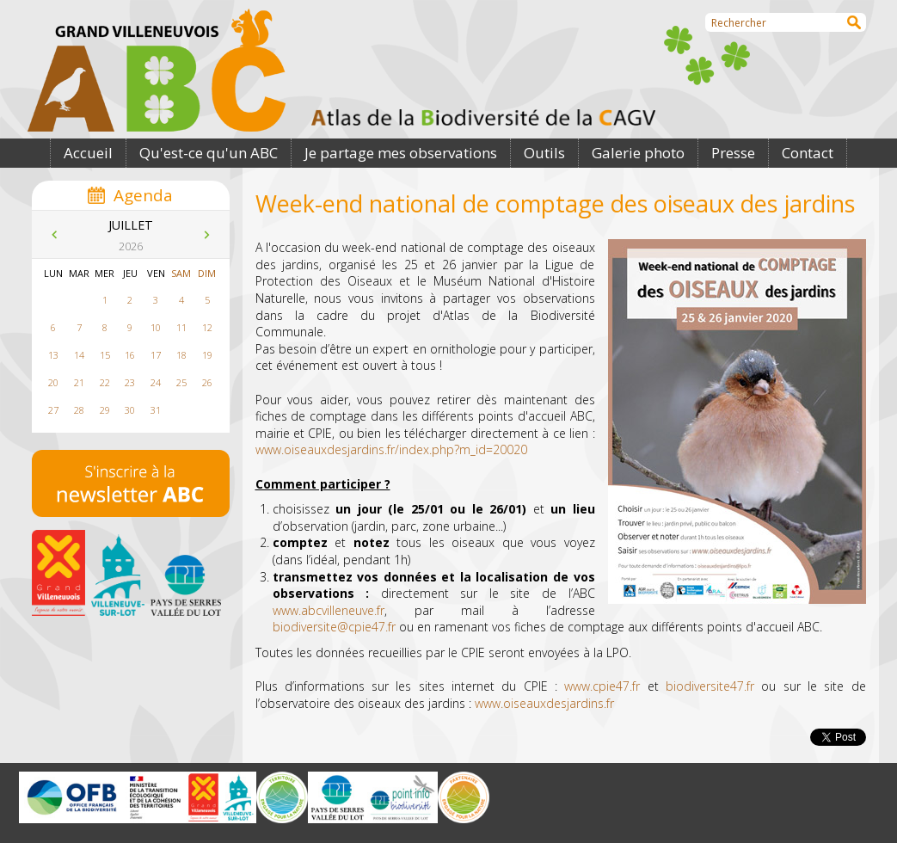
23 (130, 382)
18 (181, 354)
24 (156, 382)
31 (156, 409)
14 (79, 354)
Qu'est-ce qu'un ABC (208, 153)
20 (53, 382)
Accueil (88, 153)
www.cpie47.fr (602, 686)
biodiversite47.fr (710, 686)
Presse (733, 153)
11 (181, 327)
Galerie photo (638, 153)
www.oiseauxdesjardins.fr (544, 703)
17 (156, 354)
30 (130, 409)
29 (105, 409)
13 (53, 354)
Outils (544, 153)
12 (207, 327)
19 (207, 354)
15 (105, 354)
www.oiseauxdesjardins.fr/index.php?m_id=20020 (391, 449)
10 (156, 327)
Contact (807, 153)
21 (79, 382)
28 (79, 409)
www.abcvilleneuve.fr (328, 610)
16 (130, 354)
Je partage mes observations (400, 153)
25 (181, 382)
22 (105, 382)
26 (207, 382)
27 (53, 409)
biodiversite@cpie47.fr (334, 626)
